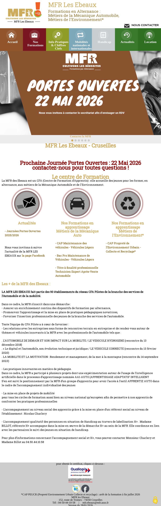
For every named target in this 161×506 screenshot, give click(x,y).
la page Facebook (33, 255)
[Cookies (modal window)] (155, 500)
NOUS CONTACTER (145, 25)
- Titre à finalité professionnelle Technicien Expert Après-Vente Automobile (76, 271)
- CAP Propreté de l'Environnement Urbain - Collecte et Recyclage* (123, 247)
